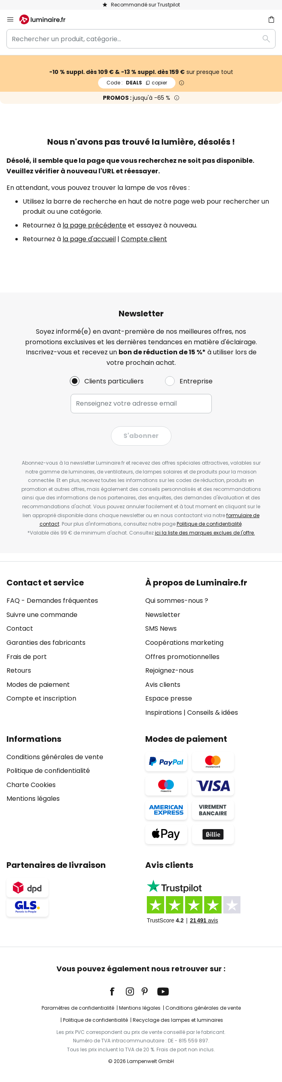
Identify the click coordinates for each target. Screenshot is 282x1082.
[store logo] (47, 19)
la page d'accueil (89, 239)
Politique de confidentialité (209, 523)
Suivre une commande (41, 614)
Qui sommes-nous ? (176, 600)
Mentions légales (33, 798)
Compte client (144, 239)
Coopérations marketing (184, 642)
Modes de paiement (38, 684)
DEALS (137, 82)
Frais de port (26, 656)
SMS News (161, 628)
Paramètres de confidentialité (78, 1007)
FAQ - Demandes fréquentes (52, 600)
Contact (19, 628)
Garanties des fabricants (46, 642)
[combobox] (141, 38)
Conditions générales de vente (54, 757)
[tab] (71, 648)
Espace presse (168, 698)
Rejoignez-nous (169, 670)
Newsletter (162, 614)
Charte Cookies (31, 784)
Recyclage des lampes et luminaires (178, 1020)
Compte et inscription (41, 698)
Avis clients (162, 684)
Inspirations (163, 712)
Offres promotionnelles (182, 656)
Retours (18, 670)
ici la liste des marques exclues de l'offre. (205, 532)
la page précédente (94, 225)
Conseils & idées (212, 712)
